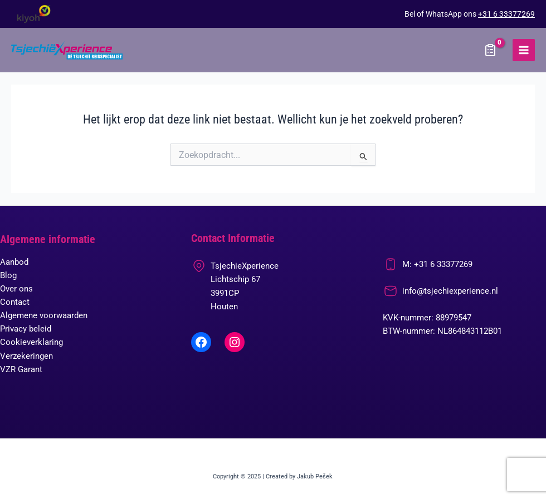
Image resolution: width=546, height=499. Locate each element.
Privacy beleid (25, 329)
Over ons (16, 289)
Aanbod (14, 262)
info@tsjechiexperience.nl (450, 291)
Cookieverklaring (31, 342)
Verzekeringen (26, 356)
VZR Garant (21, 369)
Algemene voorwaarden (43, 315)
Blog (8, 275)
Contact (15, 302)
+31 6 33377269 (506, 13)
